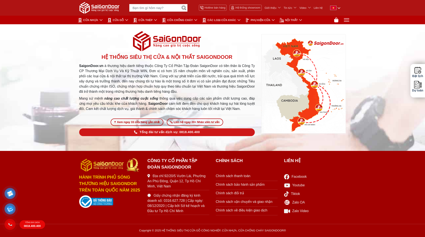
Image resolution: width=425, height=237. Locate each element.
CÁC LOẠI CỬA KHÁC (219, 20)
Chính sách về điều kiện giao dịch (241, 210)
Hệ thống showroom (245, 7)
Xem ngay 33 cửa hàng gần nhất (137, 122)
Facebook (295, 176)
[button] (10, 193)
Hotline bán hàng (213, 7)
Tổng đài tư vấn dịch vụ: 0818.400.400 (167, 132)
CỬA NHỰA (88, 20)
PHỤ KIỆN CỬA (257, 20)
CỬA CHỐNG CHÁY (177, 20)
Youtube (294, 185)
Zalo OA (294, 202)
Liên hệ (318, 7)
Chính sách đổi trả (230, 193)
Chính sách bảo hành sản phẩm (240, 184)
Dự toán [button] (417, 86)
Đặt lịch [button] (417, 72)
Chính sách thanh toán (233, 176)
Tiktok (292, 194)
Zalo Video (296, 211)
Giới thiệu (271, 7)
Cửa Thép (143, 20)
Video (302, 7)
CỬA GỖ (115, 20)
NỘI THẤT (289, 20)
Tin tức (288, 7)
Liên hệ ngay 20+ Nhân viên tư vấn (194, 122)
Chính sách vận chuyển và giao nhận (244, 202)
